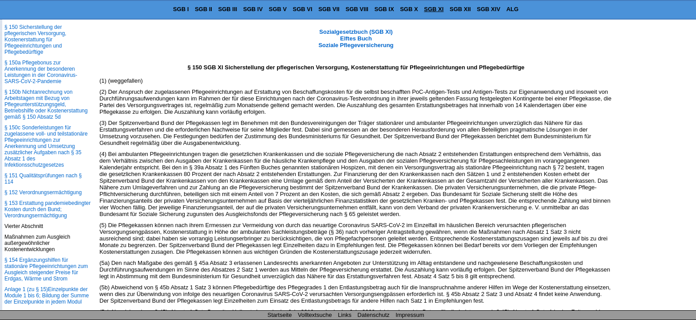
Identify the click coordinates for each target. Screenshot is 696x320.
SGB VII (329, 9)
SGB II (203, 9)
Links (344, 315)
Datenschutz (373, 315)
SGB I (181, 9)
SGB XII (460, 9)
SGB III (227, 9)
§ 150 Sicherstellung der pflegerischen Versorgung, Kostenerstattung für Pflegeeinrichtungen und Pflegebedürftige (35, 39)
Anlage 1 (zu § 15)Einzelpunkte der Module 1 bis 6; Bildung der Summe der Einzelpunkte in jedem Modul (46, 295)
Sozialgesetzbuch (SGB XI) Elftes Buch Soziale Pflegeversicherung (355, 38)
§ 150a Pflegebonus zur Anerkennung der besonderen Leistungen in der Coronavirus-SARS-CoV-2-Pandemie (40, 72)
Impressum (409, 315)
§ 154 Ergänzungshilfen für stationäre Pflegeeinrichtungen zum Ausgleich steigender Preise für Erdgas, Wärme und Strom (46, 269)
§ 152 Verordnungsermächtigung (43, 192)
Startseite (280, 315)
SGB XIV (488, 9)
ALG (512, 9)
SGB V (277, 9)
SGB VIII (357, 9)
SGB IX (384, 9)
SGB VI (302, 9)
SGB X (409, 9)
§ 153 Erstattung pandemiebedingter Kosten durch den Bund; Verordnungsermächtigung (47, 209)
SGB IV (253, 9)
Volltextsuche (315, 315)
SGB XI (433, 9)
